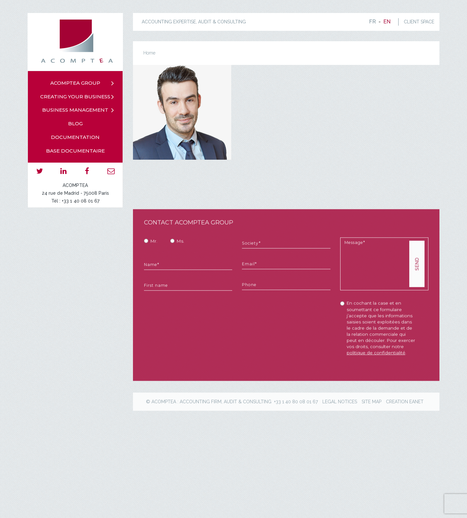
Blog (75, 123)
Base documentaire (75, 151)
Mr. (153, 267)
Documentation (75, 137)
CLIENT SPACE (419, 21)
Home (149, 53)
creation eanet (405, 428)
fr (372, 21)
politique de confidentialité (376, 379)
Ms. (180, 267)
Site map (371, 428)
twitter (40, 171)
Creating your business (75, 96)
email (111, 171)
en (386, 21)
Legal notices (339, 428)
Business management (75, 110)
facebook (87, 171)
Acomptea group (75, 83)
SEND (417, 290)
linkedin (63, 171)
